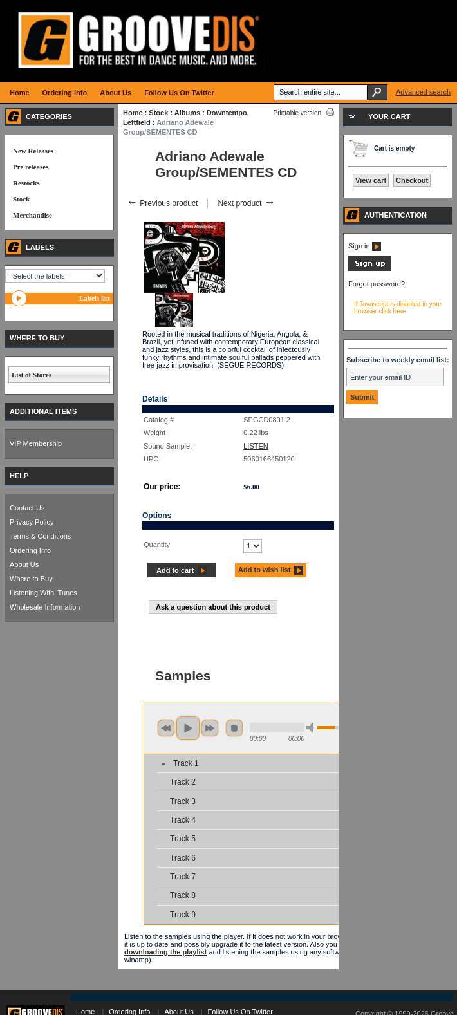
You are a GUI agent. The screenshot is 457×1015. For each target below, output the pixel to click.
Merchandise (32, 215)
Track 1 (186, 763)
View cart (370, 180)
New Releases (33, 150)
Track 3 (183, 801)
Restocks (26, 183)
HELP (19, 476)
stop (234, 728)
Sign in (364, 246)
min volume (312, 727)
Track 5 (183, 838)
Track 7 (183, 876)
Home (133, 112)
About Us (24, 564)
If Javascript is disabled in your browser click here (398, 308)
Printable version (297, 112)
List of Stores (31, 374)
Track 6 (183, 857)
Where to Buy (31, 578)
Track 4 (183, 819)
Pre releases (30, 167)
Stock (158, 112)
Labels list (94, 298)
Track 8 (183, 895)
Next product (246, 203)
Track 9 (183, 914)
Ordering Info (30, 550)
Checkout (412, 180)
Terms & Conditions (40, 536)
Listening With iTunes (43, 593)
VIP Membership (36, 443)
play (188, 728)
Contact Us (27, 508)
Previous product (162, 203)
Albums (187, 112)
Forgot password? (376, 284)
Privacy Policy (31, 522)
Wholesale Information (45, 607)
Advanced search (423, 92)
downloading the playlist (165, 952)
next (210, 728)
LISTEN (255, 446)
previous (166, 728)
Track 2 (183, 782)
